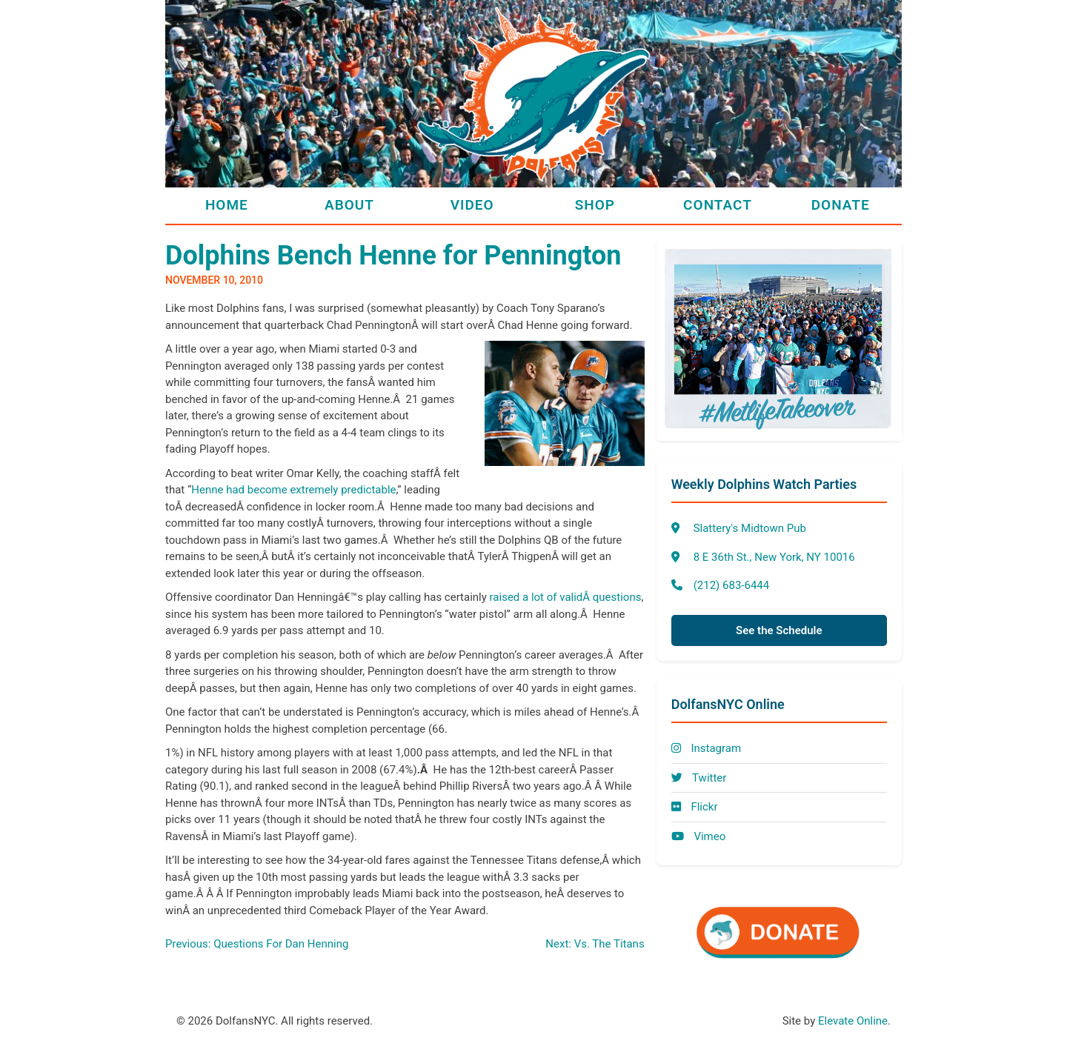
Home (226, 204)
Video (472, 204)
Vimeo (698, 836)
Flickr (694, 806)
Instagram (706, 748)
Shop (595, 204)
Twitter (699, 778)
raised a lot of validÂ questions (566, 597)
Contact (717, 204)
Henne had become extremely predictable (293, 489)
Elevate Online (853, 1021)
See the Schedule (779, 630)
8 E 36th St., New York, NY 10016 (774, 557)
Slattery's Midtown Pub (750, 528)
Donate (840, 204)
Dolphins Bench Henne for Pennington (393, 255)
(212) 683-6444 (732, 585)
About (349, 204)
